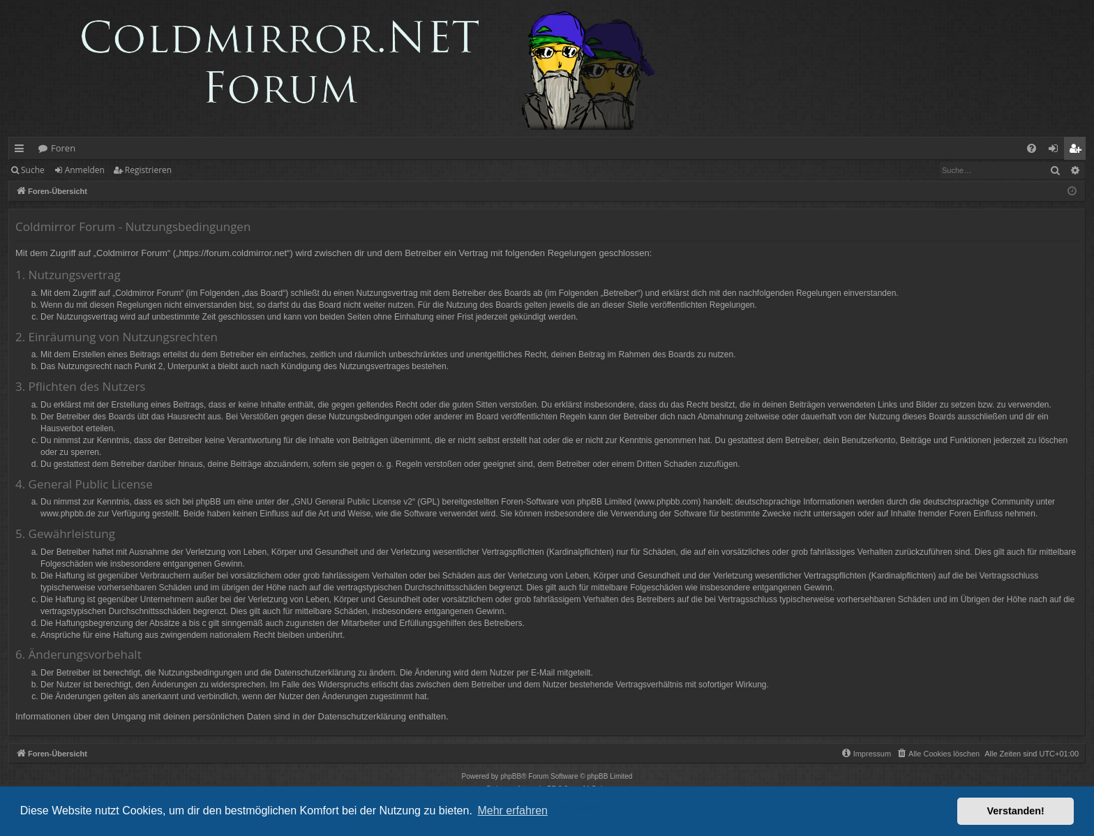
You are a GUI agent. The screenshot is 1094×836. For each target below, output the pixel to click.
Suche (33, 170)
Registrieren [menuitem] (1078, 151)
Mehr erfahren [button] (512, 810)
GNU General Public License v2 (353, 502)
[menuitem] (1031, 148)
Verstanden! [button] (1015, 810)
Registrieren (148, 170)
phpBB (510, 776)
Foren (63, 148)
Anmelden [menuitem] (1057, 151)
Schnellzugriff (22, 151)
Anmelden (85, 170)
